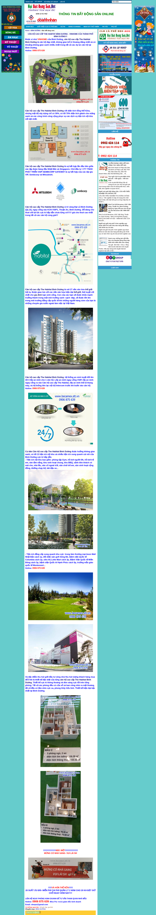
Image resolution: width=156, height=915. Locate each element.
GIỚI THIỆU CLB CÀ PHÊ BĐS (47, 26)
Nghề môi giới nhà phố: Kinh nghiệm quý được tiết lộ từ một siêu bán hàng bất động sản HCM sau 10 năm (113, 225)
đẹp (46, 907)
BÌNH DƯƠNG (35, 30)
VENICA (74, 26)
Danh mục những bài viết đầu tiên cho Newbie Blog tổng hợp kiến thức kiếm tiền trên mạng (119, 240)
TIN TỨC (105, 26)
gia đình (38, 295)
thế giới (88, 289)
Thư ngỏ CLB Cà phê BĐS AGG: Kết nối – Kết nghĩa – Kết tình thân (119, 178)
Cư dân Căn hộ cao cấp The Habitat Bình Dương (48, 451)
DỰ (63, 26)
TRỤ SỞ (114, 26)
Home (27, 30)
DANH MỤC (30, 26)
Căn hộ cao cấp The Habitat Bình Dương (44, 111)
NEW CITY (91, 26)
